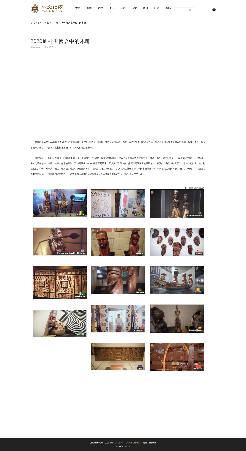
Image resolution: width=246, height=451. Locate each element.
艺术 (123, 8)
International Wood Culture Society (124, 443)
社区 (156, 8)
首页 (77, 8)
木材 (100, 8)
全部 (168, 8)
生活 (111, 8)
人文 (134, 8)
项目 (145, 8)
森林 (89, 8)
